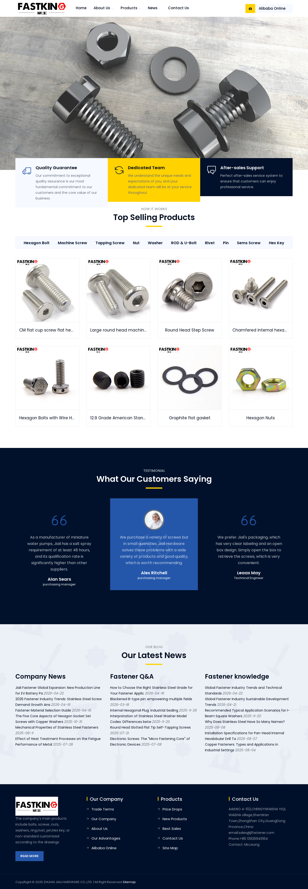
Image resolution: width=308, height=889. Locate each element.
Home (81, 7)
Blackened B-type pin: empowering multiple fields (151, 699)
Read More (29, 856)
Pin (226, 243)
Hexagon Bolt (37, 243)
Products (129, 7)
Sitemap (129, 882)
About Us (99, 828)
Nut (136, 243)
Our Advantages (105, 838)
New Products (175, 818)
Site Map (170, 847)
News (153, 7)
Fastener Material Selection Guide (43, 710)
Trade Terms (102, 809)
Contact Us (178, 7)
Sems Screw (249, 243)
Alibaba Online (272, 8)
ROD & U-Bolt (184, 243)
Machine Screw (72, 243)
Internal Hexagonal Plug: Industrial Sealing (144, 710)
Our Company (103, 818)
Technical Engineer (248, 578)
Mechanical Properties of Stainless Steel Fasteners (56, 727)
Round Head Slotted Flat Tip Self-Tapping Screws (150, 727)
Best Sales (172, 828)
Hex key (276, 243)
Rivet (210, 243)
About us (102, 7)
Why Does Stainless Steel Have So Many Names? (245, 721)
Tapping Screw (110, 243)
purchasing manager (59, 584)
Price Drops (172, 809)
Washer (155, 243)
